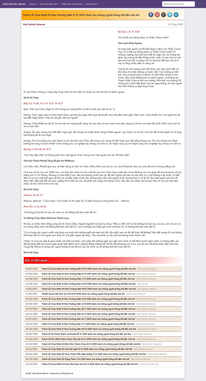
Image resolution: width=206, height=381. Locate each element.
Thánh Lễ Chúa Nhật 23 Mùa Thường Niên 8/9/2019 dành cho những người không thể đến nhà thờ (88, 273)
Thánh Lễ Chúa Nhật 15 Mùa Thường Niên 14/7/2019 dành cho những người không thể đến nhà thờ (88, 319)
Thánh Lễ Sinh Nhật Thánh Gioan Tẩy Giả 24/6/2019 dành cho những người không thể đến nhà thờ (88, 339)
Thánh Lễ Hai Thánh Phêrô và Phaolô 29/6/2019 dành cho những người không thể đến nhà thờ (86, 334)
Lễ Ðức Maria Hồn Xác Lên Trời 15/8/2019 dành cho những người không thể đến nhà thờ (83, 294)
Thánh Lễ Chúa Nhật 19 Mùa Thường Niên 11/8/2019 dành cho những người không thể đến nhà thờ (88, 299)
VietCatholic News (14, 4)
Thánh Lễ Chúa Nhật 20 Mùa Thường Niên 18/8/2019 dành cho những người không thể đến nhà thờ (89, 289)
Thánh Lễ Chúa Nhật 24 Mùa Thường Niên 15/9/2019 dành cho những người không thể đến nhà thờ (89, 268)
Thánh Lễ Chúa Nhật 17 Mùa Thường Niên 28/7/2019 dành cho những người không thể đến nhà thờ (88, 309)
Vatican (32, 4)
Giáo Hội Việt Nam (48, 4)
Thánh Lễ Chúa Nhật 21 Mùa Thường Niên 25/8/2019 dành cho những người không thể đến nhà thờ (89, 284)
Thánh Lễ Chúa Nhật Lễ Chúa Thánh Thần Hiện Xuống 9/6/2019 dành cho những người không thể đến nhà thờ (94, 354)
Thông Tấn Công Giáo (71, 4)
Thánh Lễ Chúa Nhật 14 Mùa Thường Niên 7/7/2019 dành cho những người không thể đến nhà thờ (88, 324)
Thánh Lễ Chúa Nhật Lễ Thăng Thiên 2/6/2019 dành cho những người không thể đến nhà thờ (85, 359)
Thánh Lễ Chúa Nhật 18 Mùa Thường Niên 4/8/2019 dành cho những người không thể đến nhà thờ (88, 304)
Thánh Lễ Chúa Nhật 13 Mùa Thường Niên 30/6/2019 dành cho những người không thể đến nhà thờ (89, 329)
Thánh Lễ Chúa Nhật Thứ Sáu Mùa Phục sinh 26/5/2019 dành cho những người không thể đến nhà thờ (90, 364)
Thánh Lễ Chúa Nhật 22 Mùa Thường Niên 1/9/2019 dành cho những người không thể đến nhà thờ (88, 279)
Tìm (200, 4)
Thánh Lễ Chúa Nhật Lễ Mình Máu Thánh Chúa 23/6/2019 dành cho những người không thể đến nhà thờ (91, 344)
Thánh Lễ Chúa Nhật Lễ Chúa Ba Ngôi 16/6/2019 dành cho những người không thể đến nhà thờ (87, 349)
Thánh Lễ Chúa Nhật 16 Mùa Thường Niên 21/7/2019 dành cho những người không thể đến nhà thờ (88, 314)
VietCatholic (91, 4)
